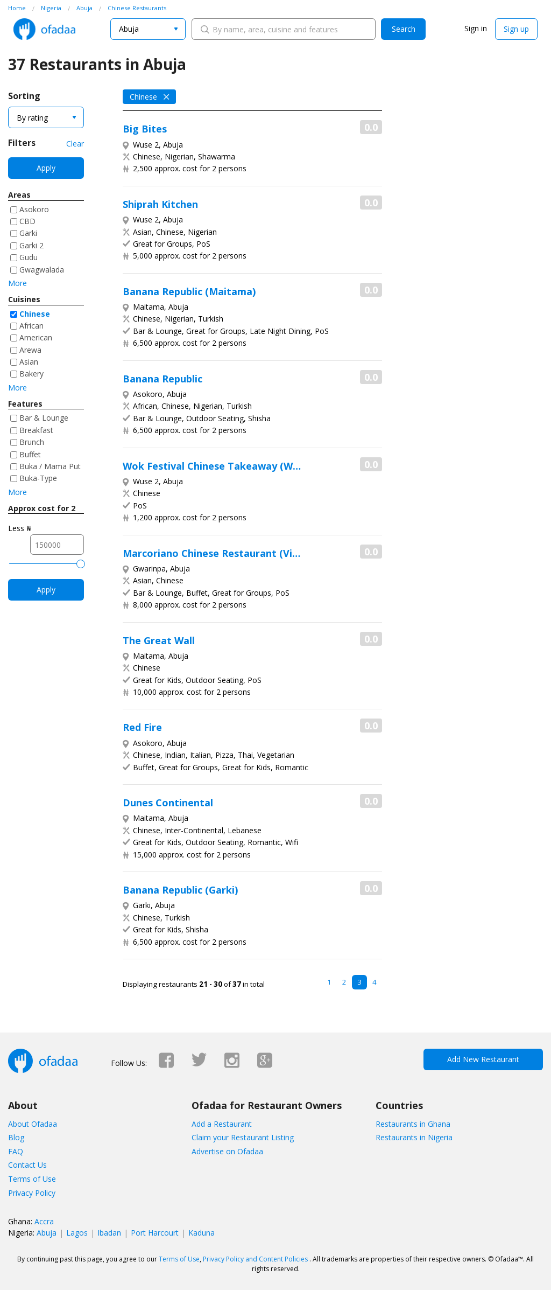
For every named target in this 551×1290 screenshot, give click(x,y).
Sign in (475, 28)
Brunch (31, 442)
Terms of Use (32, 1179)
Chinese (34, 314)
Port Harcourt (155, 1233)
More (17, 283)
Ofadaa (44, 29)
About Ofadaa (32, 1124)
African (31, 326)
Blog (16, 1137)
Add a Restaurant (222, 1124)
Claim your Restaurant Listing (243, 1137)
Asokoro (34, 209)
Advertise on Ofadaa (227, 1151)
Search (403, 29)
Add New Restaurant (483, 1059)
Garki (28, 233)
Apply (46, 168)
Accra (44, 1221)
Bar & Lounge (43, 418)
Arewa (30, 350)
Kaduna (201, 1233)
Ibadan (109, 1233)
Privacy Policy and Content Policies (255, 1259)
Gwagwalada (41, 270)
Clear (75, 143)
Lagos (77, 1233)
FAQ (15, 1151)
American (35, 337)
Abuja (46, 1233)
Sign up (516, 29)
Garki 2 (31, 245)
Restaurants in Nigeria (414, 1137)
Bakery (31, 373)
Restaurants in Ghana (413, 1124)
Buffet (30, 454)
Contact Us (27, 1165)
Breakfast (36, 430)
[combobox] (148, 29)
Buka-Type (38, 478)
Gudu (28, 257)
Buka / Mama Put (50, 466)
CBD (27, 221)
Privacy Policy (31, 1193)
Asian (28, 362)
